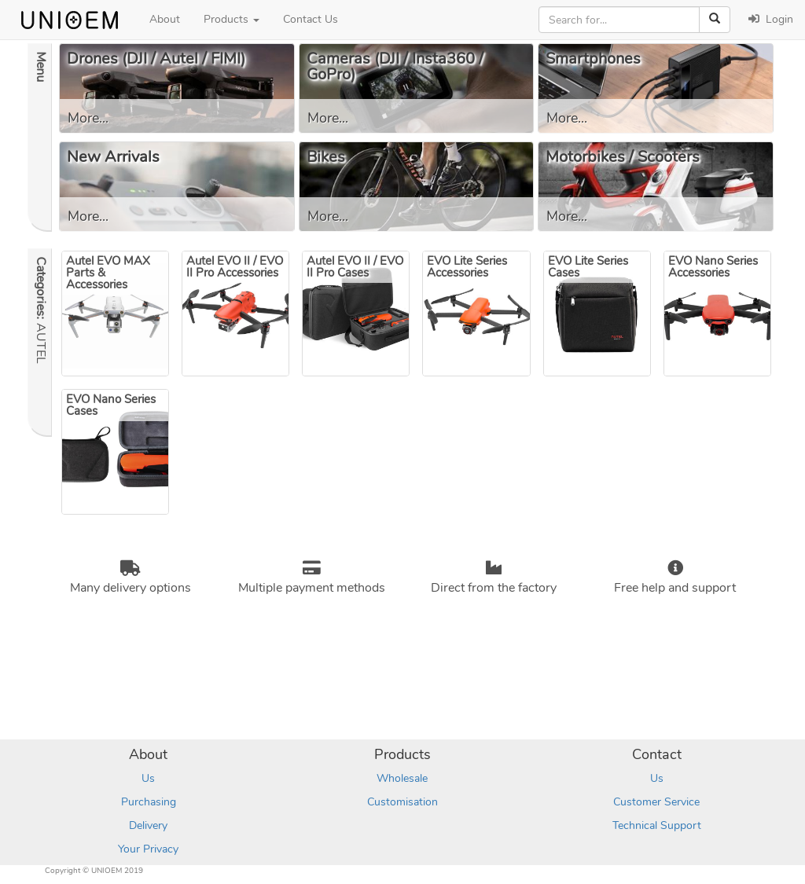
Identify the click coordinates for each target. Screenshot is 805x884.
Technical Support (656, 825)
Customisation (402, 801)
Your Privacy (148, 849)
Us (148, 778)
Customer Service (656, 801)
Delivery (148, 825)
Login (770, 19)
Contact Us (310, 19)
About (164, 19)
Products (231, 19)
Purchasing (148, 801)
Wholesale (402, 778)
